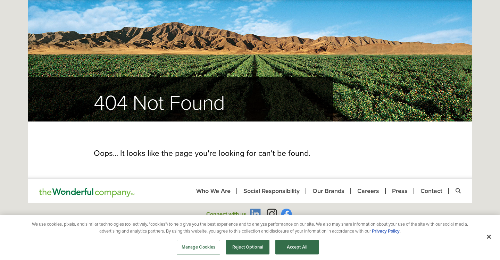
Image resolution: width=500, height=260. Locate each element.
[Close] (489, 236)
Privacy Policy (386, 231)
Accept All (297, 247)
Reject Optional (247, 247)
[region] (250, 237)
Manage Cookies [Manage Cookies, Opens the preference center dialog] (199, 247)
